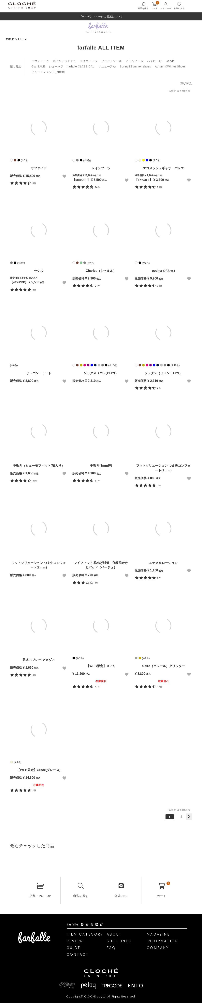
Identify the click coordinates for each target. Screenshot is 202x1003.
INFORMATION (163, 941)
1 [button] (181, 817)
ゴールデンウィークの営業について (101, 16)
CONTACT (78, 954)
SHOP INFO (119, 941)
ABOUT (114, 934)
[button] (169, 816)
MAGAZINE (158, 934)
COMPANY (158, 947)
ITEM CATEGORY (85, 934)
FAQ (111, 947)
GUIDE (73, 947)
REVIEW (75, 941)
